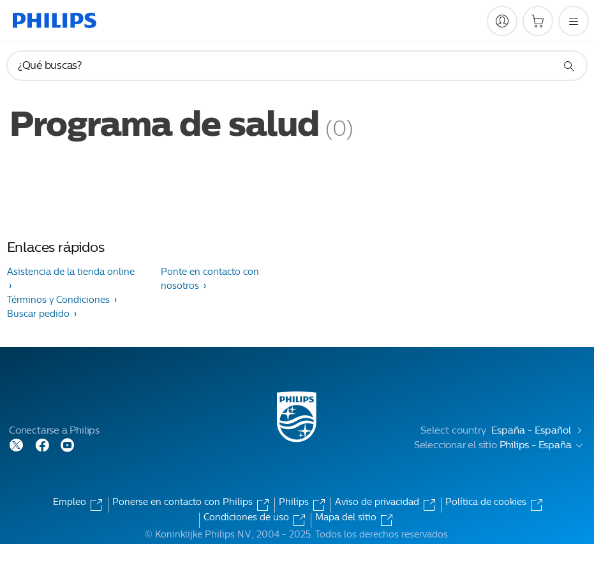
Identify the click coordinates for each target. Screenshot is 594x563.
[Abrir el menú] (573, 21)
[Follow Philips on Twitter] (16, 444)
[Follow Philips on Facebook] (42, 444)
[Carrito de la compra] (538, 21)
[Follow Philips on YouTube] (67, 444)
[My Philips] (502, 21)
